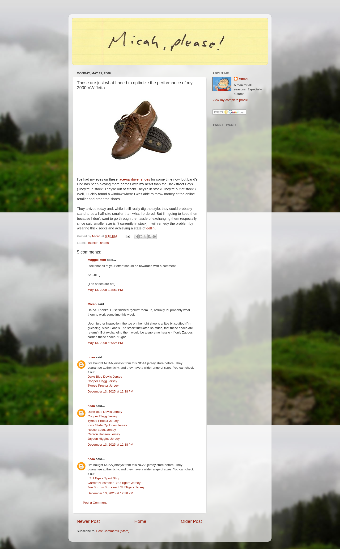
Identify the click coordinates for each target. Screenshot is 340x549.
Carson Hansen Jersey (104, 434)
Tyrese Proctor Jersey (103, 385)
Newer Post (88, 521)
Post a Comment (95, 502)
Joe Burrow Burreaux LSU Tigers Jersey (116, 487)
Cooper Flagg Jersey (102, 381)
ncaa (91, 357)
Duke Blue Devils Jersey (105, 376)
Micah (92, 304)
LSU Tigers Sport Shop (104, 478)
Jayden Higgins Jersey (104, 438)
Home (140, 521)
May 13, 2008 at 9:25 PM (105, 343)
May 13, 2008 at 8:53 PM (105, 289)
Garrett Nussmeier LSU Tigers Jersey (114, 483)
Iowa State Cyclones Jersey (107, 425)
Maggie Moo (97, 260)
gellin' (150, 228)
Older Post (191, 521)
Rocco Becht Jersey (102, 429)
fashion (93, 243)
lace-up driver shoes (134, 179)
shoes (104, 243)
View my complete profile (230, 100)
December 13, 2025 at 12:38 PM (110, 391)
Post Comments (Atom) (112, 531)
